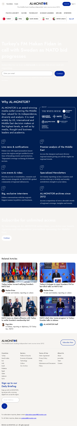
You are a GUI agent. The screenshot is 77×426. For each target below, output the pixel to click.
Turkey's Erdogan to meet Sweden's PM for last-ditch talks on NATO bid (57, 285)
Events (16, 4)
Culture (24, 13)
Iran (3, 361)
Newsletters (9, 4)
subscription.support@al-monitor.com (35, 415)
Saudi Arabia (5, 358)
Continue (7, 238)
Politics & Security (12, 13)
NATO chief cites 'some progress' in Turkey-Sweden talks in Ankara (57, 319)
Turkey (3, 356)
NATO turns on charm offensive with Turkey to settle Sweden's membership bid (19, 319)
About (59, 356)
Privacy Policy (43, 358)
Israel (3, 366)
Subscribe (66, 4)
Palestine (4, 368)
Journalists (60, 358)
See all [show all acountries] (71, 19)
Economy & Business (47, 13)
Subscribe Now (68, 342)
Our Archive (23, 366)
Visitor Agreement (44, 356)
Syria (3, 379)
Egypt (3, 371)
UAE (3, 363)
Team (59, 361)
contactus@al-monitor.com (28, 418)
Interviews (67, 13)
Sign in (73, 4)
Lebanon (4, 376)
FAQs (40, 361)
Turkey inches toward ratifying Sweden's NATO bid (17, 285)
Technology (33, 13)
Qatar (3, 373)
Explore (59, 13)
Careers (60, 363)
